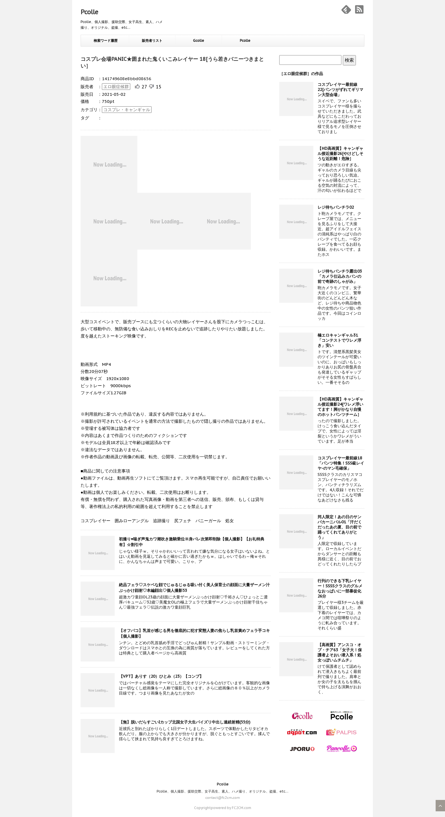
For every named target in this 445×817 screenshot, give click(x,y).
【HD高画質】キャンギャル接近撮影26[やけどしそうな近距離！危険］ (340, 153)
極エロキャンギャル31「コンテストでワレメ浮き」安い (339, 340)
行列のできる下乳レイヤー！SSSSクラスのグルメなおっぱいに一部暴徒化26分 (340, 588)
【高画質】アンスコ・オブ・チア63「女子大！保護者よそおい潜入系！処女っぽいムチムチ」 (340, 652)
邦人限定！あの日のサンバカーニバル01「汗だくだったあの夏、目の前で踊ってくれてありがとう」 (340, 527)
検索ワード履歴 (105, 40)
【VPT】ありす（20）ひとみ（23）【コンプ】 (161, 676)
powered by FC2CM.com (231, 808)
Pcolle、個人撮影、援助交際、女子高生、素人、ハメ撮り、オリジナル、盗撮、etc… (222, 791)
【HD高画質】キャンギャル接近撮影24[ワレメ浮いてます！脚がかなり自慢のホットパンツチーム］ (340, 407)
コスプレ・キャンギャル (126, 109)
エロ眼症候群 (116, 86)
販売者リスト (152, 40)
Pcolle (89, 12)
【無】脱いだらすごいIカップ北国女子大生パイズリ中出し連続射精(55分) (184, 722)
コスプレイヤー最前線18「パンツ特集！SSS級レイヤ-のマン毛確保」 (341, 463)
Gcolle (198, 40)
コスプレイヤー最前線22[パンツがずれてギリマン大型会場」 (340, 89)
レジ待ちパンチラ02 (336, 207)
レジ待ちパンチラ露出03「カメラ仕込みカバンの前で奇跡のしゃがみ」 (340, 276)
